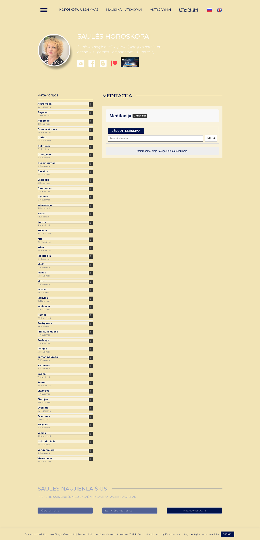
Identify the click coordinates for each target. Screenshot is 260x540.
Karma (42, 222)
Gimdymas (45, 188)
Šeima (42, 382)
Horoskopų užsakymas (78, 9)
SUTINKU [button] (227, 534)
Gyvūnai (43, 196)
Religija (42, 348)
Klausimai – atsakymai (124, 9)
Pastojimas (45, 323)
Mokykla (43, 298)
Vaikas (42, 433)
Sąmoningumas (48, 357)
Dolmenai (44, 146)
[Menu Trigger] (44, 10)
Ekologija (43, 179)
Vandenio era (46, 450)
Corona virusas (47, 129)
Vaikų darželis (46, 441)
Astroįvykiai (160, 9)
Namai (42, 315)
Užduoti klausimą (125, 130)
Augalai (42, 112)
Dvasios (43, 171)
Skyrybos (43, 390)
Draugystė (44, 154)
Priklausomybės (48, 331)
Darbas (42, 137)
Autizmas (44, 120)
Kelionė (42, 230)
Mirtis (41, 281)
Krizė (41, 247)
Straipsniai (188, 9)
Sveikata (43, 407)
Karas (41, 213)
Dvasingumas (46, 163)
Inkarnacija (45, 205)
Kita (40, 238)
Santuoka (44, 365)
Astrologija (45, 103)
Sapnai (42, 374)
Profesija (43, 340)
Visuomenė (45, 458)
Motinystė (44, 306)
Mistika (42, 289)
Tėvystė (42, 424)
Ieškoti (211, 138)
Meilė (41, 264)
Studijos (43, 399)
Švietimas (44, 416)
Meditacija (121, 115)
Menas (42, 272)
